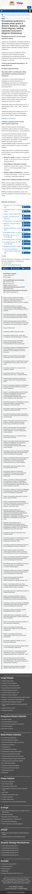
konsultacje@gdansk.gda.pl (13, 265)
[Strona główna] (2, 14)
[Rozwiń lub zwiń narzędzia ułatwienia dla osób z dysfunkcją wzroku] (30, 10)
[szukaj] (14, 7)
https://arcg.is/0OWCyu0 (8, 118)
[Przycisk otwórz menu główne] (1, 11)
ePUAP (23, 287)
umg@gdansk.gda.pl (12, 285)
